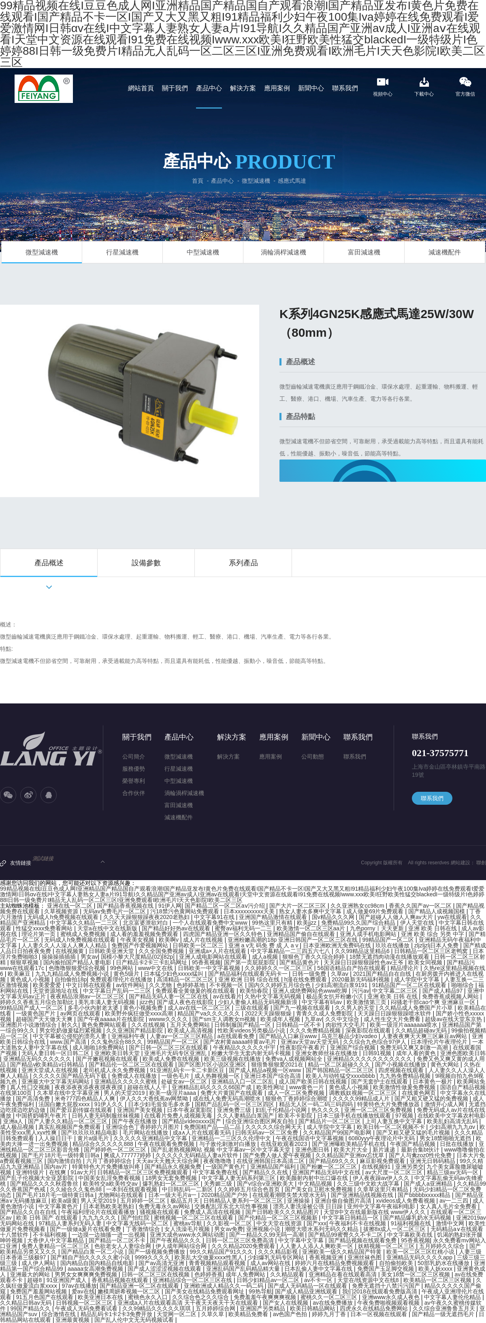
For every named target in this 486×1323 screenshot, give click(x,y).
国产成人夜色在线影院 (186, 1002)
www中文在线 (156, 968)
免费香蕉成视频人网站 (451, 996)
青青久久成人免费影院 (325, 1013)
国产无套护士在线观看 (380, 1081)
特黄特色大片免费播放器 (389, 1104)
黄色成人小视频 (30, 979)
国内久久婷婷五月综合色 (280, 985)
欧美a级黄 (64, 1200)
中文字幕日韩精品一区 (351, 1217)
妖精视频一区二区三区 (387, 1246)
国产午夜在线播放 (135, 1121)
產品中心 (222, 180)
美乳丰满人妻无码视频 (107, 1002)
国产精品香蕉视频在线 (126, 905)
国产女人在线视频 (286, 1302)
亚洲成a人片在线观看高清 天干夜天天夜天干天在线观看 (188, 1302)
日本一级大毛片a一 (173, 1195)
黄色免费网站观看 (104, 1025)
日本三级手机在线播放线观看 (354, 1115)
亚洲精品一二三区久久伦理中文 (232, 1138)
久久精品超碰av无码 (421, 1030)
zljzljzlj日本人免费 (437, 945)
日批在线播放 (457, 1144)
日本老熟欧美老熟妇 (109, 1206)
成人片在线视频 (203, 939)
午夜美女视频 (138, 939)
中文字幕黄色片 (59, 1206)
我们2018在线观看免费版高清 (380, 1291)
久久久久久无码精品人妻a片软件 (198, 1155)
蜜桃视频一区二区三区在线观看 (194, 1217)
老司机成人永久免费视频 (115, 1070)
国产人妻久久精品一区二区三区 (68, 1121)
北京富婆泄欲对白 (146, 922)
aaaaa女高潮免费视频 (96, 1268)
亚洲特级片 (31, 1172)
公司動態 (312, 756)
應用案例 (273, 737)
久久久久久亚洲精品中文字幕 (151, 1138)
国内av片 (56, 1166)
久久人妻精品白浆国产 (246, 1115)
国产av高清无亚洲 (162, 1263)
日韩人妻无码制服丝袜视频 (106, 1115)
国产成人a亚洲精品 (429, 1183)
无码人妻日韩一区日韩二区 (56, 1053)
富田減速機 (364, 252)
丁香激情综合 (144, 1229)
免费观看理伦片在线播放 (122, 979)
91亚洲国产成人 (67, 1280)
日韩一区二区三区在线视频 (156, 1274)
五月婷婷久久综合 (442, 1246)
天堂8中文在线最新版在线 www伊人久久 (375, 1212)
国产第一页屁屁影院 (250, 962)
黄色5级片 (127, 973)
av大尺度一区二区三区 (394, 1172)
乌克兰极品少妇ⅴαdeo (349, 1036)
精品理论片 (405, 968)
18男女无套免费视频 (171, 1178)
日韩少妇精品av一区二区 (269, 1280)
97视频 (404, 1115)
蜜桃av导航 (188, 1223)
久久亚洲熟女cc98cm (358, 905)
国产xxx (316, 1223)
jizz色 (146, 1002)
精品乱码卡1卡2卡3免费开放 (117, 1314)
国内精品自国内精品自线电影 (98, 1263)
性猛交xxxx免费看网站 (45, 928)
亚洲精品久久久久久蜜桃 (126, 1081)
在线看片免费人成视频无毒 (179, 1115)
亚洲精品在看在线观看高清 (343, 1274)
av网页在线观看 (81, 1013)
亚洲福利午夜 (129, 1036)
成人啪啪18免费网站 (99, 1047)
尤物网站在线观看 (121, 1195)
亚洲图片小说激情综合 (29, 1025)
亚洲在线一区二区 (70, 905)
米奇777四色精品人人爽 (86, 1098)
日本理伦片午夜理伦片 (440, 1042)
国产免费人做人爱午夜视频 (278, 1155)
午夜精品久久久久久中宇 (245, 1047)
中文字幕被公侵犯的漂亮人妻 (70, 1036)
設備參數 (146, 563)
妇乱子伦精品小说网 (282, 1110)
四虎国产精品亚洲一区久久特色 (223, 934)
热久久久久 (326, 1110)
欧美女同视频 (426, 962)
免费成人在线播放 (134, 1076)
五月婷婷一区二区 (143, 1200)
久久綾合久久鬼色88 (76, 1189)
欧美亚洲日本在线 (101, 1297)
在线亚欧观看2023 (284, 1144)
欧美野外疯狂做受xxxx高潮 (140, 1013)
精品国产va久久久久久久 (209, 1013)
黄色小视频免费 (143, 1008)
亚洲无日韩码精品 (433, 1161)
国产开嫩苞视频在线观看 (108, 1059)
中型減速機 (203, 252)
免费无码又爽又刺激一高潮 (415, 1047)
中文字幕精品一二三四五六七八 (291, 951)
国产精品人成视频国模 (437, 911)
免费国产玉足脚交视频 (386, 1268)
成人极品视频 (18, 1127)
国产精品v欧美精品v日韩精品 (47, 1064)
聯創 (481, 863)
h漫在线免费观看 (306, 979)
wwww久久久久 (169, 1019)
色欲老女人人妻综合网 (123, 1246)
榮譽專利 (133, 781)
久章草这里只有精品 (383, 1189)
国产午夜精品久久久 (176, 1240)
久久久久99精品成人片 (362, 1098)
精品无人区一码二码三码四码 (316, 1104)
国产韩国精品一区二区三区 (340, 1070)
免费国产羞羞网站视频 (39, 1291)
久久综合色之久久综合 (201, 1297)
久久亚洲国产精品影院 (135, 1030)
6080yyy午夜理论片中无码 (382, 1138)
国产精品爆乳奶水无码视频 (418, 1217)
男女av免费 (228, 1229)
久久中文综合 (343, 1019)
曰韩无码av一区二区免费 (267, 1132)
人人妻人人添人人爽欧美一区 (317, 1246)
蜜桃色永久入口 (148, 1297)
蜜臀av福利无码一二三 (244, 928)
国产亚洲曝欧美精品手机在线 (349, 1144)
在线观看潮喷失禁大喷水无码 (290, 1195)
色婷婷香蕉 (208, 1274)
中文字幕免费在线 (216, 1172)
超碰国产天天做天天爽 (45, 1019)
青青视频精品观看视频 (218, 1263)
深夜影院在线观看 (368, 1030)
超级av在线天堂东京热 (454, 1019)
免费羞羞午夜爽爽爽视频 (266, 1297)
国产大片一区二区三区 (298, 905)
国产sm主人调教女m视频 (224, 1019)
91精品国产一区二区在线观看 (410, 985)
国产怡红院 (136, 1217)
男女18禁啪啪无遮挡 (446, 1138)
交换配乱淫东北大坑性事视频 (232, 1206)
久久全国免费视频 (162, 951)
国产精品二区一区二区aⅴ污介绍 (225, 905)
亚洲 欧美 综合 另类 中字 (433, 934)
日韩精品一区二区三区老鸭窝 (431, 951)
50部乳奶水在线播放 (444, 1263)
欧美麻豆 (20, 973)
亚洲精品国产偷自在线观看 (302, 934)
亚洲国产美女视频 (140, 1110)
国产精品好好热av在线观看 (177, 928)
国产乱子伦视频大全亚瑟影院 (37, 1178)
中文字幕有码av (322, 1002)
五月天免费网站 (190, 1025)
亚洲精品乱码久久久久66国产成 (212, 1087)
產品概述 (49, 563)
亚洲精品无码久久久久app (420, 1257)
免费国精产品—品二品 (213, 1127)
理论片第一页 (39, 934)
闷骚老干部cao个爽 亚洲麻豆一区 (434, 1002)
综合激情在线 (59, 1314)
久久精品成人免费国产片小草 (416, 1008)
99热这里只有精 (273, 922)
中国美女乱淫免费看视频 (110, 1178)
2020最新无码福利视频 (361, 979)
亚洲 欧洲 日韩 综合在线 (249, 979)
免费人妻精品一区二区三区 (56, 1246)
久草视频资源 (62, 911)
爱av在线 (83, 1291)
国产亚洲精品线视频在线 (363, 1195)
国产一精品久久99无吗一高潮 (267, 1234)
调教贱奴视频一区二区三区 (364, 1093)
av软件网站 (131, 985)
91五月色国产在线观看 (45, 1297)
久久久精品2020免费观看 (244, 1246)
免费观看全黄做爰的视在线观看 (196, 990)
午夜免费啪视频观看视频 (389, 1302)
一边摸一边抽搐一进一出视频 (109, 1234)
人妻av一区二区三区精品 (182, 1036)
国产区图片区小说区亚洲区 (213, 1064)
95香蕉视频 (206, 962)
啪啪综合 (463, 985)
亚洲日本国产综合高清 (273, 1076)
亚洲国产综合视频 (353, 1047)
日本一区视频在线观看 (379, 1314)
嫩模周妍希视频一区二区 (130, 1291)
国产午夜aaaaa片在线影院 (111, 1019)
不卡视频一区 (227, 985)
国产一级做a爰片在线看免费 (86, 1229)
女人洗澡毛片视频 (187, 1229)
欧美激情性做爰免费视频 (405, 1087)
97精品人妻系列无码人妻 (70, 1223)
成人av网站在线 (271, 1263)
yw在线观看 (452, 917)
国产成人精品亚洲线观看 (307, 1291)
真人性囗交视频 (30, 1087)
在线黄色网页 (419, 1093)
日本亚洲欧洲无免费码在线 (338, 945)
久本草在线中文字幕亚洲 (69, 1093)
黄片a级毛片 (94, 1138)
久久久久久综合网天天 (274, 1127)
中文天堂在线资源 (279, 1223)
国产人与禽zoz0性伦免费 (421, 1155)
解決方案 (231, 737)
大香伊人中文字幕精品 (56, 1240)
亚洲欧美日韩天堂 (117, 1053)
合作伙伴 (133, 793)
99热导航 (260, 1291)
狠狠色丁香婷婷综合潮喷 (297, 1098)
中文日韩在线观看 (89, 985)
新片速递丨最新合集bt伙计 (407, 1149)
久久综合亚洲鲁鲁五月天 (445, 1308)
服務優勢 (133, 768)
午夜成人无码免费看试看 (87, 1308)
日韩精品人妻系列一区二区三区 (243, 1200)
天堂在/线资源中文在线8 (369, 1280)
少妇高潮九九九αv (453, 1127)
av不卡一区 (319, 1280)
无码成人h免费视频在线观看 (63, 917)
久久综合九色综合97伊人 (375, 1042)
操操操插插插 (59, 956)
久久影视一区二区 (230, 1223)
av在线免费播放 (333, 1302)
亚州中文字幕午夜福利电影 (382, 1206)
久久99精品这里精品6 (363, 951)
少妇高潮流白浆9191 (342, 985)
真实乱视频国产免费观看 (70, 1127)
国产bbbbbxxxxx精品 (425, 1195)
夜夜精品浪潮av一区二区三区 (88, 996)
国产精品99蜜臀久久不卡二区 (346, 1234)
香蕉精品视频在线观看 (121, 1280)
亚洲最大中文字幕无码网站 (56, 1081)
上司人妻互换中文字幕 (394, 1121)
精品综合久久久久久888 (103, 1144)
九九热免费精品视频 (405, 1076)
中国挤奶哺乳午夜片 (42, 1115)
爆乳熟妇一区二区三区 (172, 1183)
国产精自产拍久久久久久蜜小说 (91, 1257)
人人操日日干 (56, 1138)
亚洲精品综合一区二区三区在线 (193, 1280)
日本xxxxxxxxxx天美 (250, 911)
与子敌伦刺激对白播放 (228, 1144)
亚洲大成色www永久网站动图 (188, 1234)
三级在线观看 (253, 1008)
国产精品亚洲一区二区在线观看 (140, 1285)
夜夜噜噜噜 (218, 1161)
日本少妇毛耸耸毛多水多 (160, 1104)
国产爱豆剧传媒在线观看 (82, 1110)
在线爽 (58, 1172)
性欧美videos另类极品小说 (251, 1030)
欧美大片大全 (351, 1149)
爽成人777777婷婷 (128, 1155)
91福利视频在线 (412, 1223)
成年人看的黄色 (416, 1053)
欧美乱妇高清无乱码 (453, 1121)
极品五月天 (185, 1200)
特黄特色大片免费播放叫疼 (107, 1166)
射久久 (69, 1025)
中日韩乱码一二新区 (188, 1189)
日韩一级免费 (310, 973)
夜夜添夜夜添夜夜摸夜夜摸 (89, 1087)
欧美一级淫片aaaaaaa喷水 (404, 1025)
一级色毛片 (176, 1076)
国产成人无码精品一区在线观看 (308, 1285)
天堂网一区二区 (177, 1314)
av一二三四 (454, 1200)
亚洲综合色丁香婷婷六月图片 (143, 1127)
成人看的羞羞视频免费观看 (145, 934)
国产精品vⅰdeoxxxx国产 (192, 1121)
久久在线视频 (149, 1025)
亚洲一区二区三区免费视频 (379, 1110)
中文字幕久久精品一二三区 (84, 922)
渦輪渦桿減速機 (283, 252)
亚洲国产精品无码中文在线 (327, 1172)
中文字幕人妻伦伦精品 (453, 1297)
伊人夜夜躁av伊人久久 (382, 1178)
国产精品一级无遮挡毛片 (444, 1314)
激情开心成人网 (445, 1104)
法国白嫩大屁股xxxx (64, 1104)
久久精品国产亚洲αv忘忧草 (350, 1155)
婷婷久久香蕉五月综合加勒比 (37, 1002)
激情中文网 (451, 1223)
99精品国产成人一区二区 (32, 1008)
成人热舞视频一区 (217, 1076)
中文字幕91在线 (215, 917)
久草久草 (213, 1314)
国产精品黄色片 (300, 962)
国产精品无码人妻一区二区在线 (169, 996)
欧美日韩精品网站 (313, 1308)
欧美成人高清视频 (191, 1030)
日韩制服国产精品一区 (243, 1025)
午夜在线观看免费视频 (167, 1144)
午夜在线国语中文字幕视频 (310, 1138)
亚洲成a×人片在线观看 (218, 951)
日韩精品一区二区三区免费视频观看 (143, 1172)
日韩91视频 (377, 1053)
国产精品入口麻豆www (288, 1036)
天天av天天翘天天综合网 (168, 1161)
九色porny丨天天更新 (377, 928)
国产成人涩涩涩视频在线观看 (165, 1268)
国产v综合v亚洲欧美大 (266, 1183)
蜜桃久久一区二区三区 (330, 1297)
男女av (89, 956)
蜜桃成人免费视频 (83, 934)
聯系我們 (358, 737)
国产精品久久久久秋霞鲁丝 (45, 1183)
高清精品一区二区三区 (186, 979)
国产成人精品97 (443, 990)
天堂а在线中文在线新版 (108, 928)
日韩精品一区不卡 (299, 1025)
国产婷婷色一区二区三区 (116, 1149)
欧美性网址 (271, 1087)
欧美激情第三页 (367, 1002)
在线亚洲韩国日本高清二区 (271, 1161)
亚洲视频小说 (264, 1229)
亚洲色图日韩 (313, 1149)
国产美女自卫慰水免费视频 (319, 1189)
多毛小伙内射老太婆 (94, 1008)
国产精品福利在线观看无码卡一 (248, 973)
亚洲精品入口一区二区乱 (243, 1081)
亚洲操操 (299, 1200)
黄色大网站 (445, 1064)
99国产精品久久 (31, 1308)
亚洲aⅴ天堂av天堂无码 (310, 1042)
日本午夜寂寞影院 (190, 1110)
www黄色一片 (307, 1087)
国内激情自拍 (65, 1161)
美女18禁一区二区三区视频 (416, 1274)
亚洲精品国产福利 (273, 1166)
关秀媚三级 (219, 1183)
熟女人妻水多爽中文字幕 (311, 911)
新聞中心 (315, 737)
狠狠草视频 (25, 962)
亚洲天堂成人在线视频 (50, 1070)
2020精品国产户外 (225, 1195)
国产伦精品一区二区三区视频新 (278, 1217)
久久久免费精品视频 (316, 1030)
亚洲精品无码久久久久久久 (38, 1059)
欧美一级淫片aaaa (173, 1093)
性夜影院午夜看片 (303, 1047)
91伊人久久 (109, 1104)
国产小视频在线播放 (401, 1064)
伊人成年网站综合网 (182, 1246)
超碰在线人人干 (147, 1087)
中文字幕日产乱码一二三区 (118, 990)
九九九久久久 (100, 1217)
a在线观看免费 (236, 1036)
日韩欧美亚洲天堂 (112, 951)
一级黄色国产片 (36, 1013)
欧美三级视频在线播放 (233, 1059)
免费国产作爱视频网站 (140, 945)
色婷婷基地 (192, 985)
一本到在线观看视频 (132, 1189)
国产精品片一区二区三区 (330, 1121)
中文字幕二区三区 (395, 990)
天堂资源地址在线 (56, 990)
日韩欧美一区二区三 (199, 945)
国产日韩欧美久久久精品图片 (283, 1212)
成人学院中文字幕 (417, 979)
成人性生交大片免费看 (393, 1019)
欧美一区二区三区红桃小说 (421, 1251)
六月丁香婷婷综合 (109, 1161)
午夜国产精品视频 (413, 1144)
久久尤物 (161, 985)
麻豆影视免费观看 (383, 1161)
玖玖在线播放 (393, 945)
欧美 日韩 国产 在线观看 (47, 1217)
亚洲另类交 (409, 1166)
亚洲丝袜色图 (365, 1257)
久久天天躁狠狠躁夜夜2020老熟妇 (147, 917)
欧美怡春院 (255, 990)
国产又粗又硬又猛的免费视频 (432, 1098)
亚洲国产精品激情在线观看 (274, 917)
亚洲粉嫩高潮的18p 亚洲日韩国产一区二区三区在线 (293, 939)
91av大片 (82, 1172)
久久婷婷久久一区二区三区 (279, 968)
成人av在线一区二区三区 (200, 1008)
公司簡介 (133, 756)
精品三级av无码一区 (453, 1172)
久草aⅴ (340, 973)
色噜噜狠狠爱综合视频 (78, 968)
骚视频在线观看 (160, 1212)
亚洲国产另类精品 (263, 1308)
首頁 (197, 180)
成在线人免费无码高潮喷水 (227, 1098)
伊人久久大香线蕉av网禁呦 (155, 1098)
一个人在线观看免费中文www (211, 922)
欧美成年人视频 (281, 1019)
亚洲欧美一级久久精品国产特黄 (342, 1251)
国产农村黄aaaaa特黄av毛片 (240, 1042)
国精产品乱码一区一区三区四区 (235, 1104)
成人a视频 (265, 956)
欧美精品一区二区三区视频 (438, 1280)
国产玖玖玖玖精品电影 (90, 1132)
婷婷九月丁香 (329, 1314)
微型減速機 (256, 180)
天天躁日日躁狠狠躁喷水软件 (395, 1013)
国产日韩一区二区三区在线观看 (169, 1047)
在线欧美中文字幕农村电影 (452, 1115)
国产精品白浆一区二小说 (93, 1251)
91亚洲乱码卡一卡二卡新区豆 (188, 1070)
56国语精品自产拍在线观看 (352, 968)
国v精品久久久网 (334, 917)
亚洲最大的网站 (30, 1274)
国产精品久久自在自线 (29, 1212)
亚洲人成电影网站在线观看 (214, 956)
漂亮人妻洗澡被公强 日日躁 (308, 1206)
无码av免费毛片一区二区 (115, 911)
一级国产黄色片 (226, 1166)
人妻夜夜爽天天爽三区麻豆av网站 (425, 1036)
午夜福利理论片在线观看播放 (98, 1212)
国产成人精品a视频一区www (266, 1070)
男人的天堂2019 (125, 1093)
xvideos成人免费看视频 (406, 1200)
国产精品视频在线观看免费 (363, 1240)
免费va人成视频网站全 (294, 1059)
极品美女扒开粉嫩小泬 (335, 996)
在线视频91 (377, 1166)
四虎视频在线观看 (401, 1070)
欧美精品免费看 (249, 1314)
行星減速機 (122, 252)
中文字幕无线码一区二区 (138, 1223)
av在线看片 (227, 996)
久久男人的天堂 (355, 1008)
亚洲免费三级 (235, 1110)
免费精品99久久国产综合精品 (359, 922)
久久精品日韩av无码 (26, 1302)
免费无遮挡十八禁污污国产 (387, 1285)
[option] (129, 401)
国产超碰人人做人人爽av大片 (397, 917)
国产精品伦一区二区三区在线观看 (132, 1064)
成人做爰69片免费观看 (375, 911)
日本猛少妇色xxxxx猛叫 (174, 973)
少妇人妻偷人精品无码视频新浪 (258, 1002)
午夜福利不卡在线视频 (358, 1223)
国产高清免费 (33, 1098)
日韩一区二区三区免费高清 (240, 1240)
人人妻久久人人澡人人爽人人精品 (64, 945)
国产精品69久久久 (332, 1161)
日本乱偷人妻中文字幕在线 (319, 1268)
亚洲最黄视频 (73, 1320)
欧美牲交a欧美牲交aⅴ (111, 1183)
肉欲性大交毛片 (346, 1025)
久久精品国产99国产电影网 (338, 1132)
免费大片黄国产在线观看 (232, 1093)
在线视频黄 (70, 951)
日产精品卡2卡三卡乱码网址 (152, 962)
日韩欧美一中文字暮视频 (210, 968)
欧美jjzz (307, 922)
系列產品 (243, 563)
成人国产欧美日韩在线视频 (313, 1081)
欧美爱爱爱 (48, 985)
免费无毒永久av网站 (165, 1206)
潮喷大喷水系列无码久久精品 (322, 1229)
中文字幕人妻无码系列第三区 (239, 1178)
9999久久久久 (152, 1257)
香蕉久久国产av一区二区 (421, 905)
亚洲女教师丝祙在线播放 (327, 1053)
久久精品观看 (288, 1274)
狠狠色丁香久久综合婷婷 (314, 956)
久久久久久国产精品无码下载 (70, 1076)
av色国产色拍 (291, 1314)
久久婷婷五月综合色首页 (249, 1189)
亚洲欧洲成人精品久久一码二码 (224, 1285)
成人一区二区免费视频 (297, 1093)
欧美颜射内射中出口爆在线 (315, 1178)
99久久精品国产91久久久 (222, 1251)
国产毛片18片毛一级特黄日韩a (60, 1155)
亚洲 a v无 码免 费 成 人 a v (264, 945)
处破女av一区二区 (185, 1081)
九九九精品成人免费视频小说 (73, 973)
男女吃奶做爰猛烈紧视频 (71, 1030)
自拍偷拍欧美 (397, 1263)
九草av (313, 1019)
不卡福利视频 (50, 1234)
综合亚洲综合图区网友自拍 (260, 1121)
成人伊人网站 (39, 1263)
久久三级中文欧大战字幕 (369, 1183)
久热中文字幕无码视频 (274, 996)
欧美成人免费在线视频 (172, 1059)
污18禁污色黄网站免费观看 (185, 911)
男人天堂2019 (99, 1200)
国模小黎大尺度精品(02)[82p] (138, 956)
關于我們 (136, 737)
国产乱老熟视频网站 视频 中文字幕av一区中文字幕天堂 (221, 1149)
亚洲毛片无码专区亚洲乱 (176, 1053)
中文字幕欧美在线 (410, 1234)
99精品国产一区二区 (389, 939)
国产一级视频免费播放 (157, 1251)
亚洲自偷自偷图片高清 (344, 1200)
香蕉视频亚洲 (327, 1257)
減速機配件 (444, 252)
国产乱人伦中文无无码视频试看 (134, 1320)
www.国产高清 (68, 1042)
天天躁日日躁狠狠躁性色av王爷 (364, 962)
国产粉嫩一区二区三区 (329, 1166)
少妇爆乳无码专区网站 (276, 1257)
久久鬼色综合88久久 (117, 1042)
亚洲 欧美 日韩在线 (433, 928)
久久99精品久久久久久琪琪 (157, 1308)
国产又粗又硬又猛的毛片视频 (414, 1132)
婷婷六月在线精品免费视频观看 (335, 1263)
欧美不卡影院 (296, 1115)
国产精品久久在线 (266, 1172)
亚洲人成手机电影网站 (369, 934)
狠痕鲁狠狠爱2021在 (278, 1064)
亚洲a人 (14, 1121)
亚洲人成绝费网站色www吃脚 (311, 990)
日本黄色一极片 (433, 1081)
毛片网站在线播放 (146, 1132)
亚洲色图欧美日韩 (463, 1053)
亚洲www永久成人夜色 (391, 1297)
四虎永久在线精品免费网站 (374, 1308)
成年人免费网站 (246, 1274)
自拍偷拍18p (71, 979)
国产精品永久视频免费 (174, 1166)
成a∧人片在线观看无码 (202, 1132)
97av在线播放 (79, 1285)
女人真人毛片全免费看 (449, 1206)
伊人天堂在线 (418, 922)
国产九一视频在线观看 (302, 1008)
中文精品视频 (316, 1183)
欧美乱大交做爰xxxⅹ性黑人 (210, 1257)
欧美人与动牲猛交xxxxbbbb (341, 1076)
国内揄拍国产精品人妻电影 (78, 962)
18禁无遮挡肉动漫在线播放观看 (390, 956)
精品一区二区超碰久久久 (340, 1064)
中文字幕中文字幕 (301, 1240)
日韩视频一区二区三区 (85, 1302)
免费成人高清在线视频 (213, 1212)
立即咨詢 (383, 471)
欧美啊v (169, 939)
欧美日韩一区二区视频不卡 (391, 1127)
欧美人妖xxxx (436, 1268)
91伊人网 (170, 905)
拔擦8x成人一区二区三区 (395, 1229)
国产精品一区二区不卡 (118, 1240)
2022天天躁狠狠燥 (269, 1013)
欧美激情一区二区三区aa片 (312, 928)
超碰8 (35, 1280)
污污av (360, 990)
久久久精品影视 (278, 1251)
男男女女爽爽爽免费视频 (87, 1274)
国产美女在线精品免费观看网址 (205, 1291)
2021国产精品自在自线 (383, 973)
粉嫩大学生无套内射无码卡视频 (251, 1053)
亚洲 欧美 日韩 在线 (393, 996)
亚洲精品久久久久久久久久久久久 (370, 1059)
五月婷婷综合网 (216, 1308)
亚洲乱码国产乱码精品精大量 (243, 1268)
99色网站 (122, 968)
